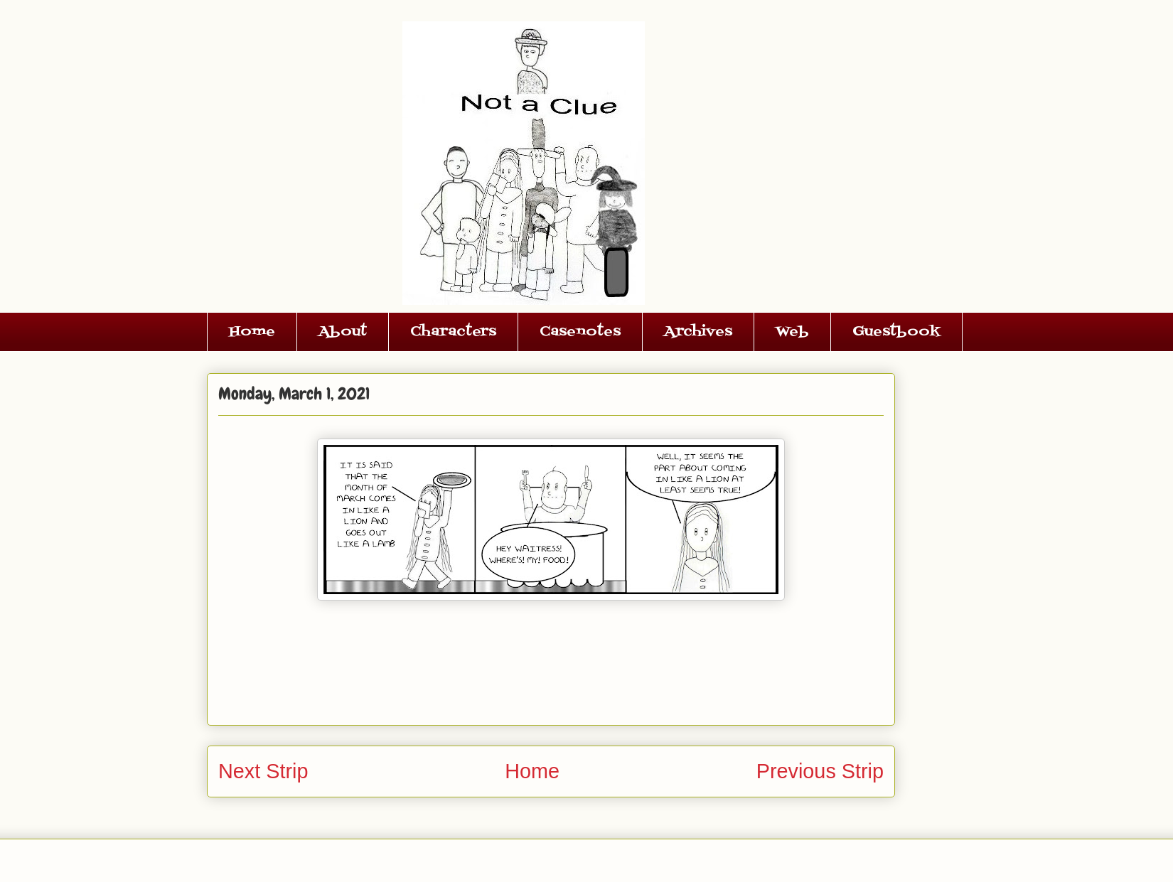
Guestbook (896, 332)
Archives (698, 332)
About (342, 332)
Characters (453, 332)
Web (792, 332)
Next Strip (263, 771)
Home (252, 332)
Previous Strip (820, 771)
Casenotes (580, 332)
